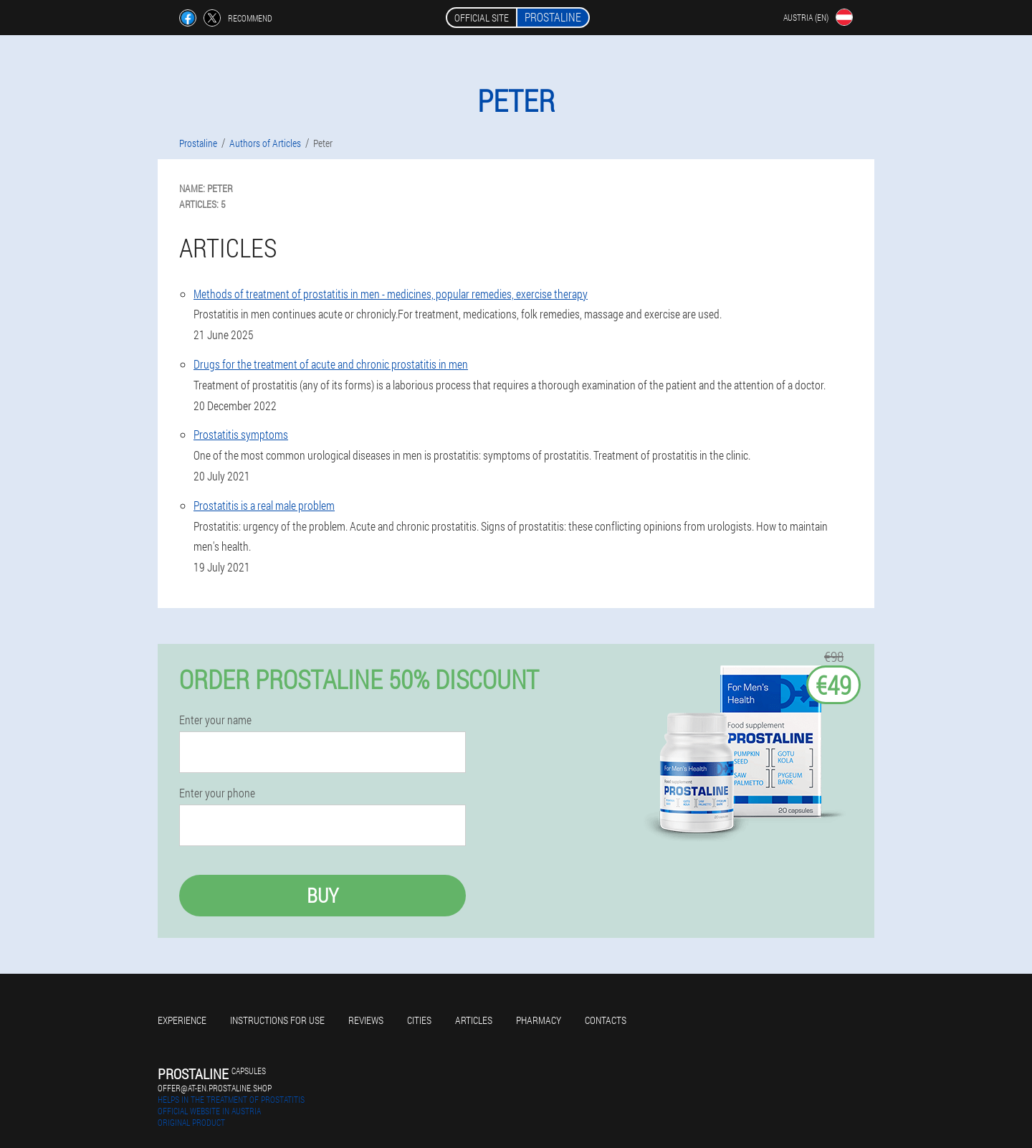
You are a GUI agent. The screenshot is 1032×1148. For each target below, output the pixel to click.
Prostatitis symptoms (241, 434)
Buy (322, 895)
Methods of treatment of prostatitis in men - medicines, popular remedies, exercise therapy (391, 293)
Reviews (365, 1020)
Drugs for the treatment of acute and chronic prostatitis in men (331, 363)
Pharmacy (538, 1020)
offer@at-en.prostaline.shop (215, 1088)
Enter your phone (217, 793)
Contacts (605, 1020)
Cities (419, 1020)
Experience (182, 1020)
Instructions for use (277, 1020)
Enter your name (215, 720)
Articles (473, 1020)
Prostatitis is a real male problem (264, 505)
